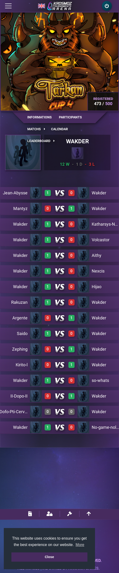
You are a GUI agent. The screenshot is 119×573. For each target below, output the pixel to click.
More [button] (80, 545)
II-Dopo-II (19, 396)
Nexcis (98, 271)
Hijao (96, 286)
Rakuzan (19, 302)
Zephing (20, 349)
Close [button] (49, 557)
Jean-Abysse (15, 192)
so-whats (100, 380)
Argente (20, 317)
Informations (39, 117)
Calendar (59, 129)
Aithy (96, 255)
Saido (22, 333)
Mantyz (20, 208)
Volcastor (100, 239)
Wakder (99, 192)
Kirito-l (22, 364)
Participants (70, 117)
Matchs (36, 129)
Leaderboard (41, 141)
